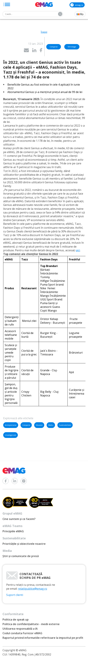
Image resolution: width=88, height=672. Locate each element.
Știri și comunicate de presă (21, 556)
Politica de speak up (16, 619)
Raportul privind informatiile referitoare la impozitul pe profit (43, 638)
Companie (26, 425)
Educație (39, 425)
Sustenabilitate (65, 425)
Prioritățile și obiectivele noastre (24, 544)
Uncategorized (10, 435)
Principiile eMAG (13, 531)
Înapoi (44, 32)
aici (78, 250)
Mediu (50, 425)
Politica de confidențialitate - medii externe (31, 624)
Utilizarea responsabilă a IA (20, 628)
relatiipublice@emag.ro (32, 588)
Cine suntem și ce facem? (19, 519)
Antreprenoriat (10, 425)
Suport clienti (14, 595)
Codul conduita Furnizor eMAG (22, 633)
